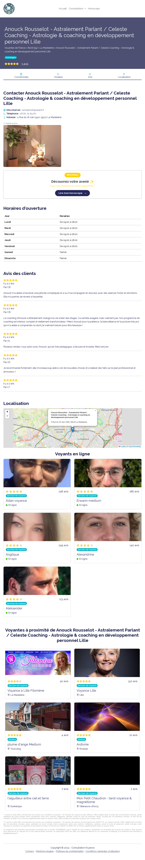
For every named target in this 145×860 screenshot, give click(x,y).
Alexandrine (85, 554)
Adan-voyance (16, 500)
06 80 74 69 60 (28, 113)
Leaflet (122, 447)
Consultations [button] (76, 8)
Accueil (63, 8)
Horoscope (94, 8)
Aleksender (14, 608)
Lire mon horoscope (72, 193)
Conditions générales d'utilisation (103, 851)
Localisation (124, 77)
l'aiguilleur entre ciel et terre (28, 798)
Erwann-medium (89, 500)
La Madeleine (47, 47)
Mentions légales (45, 851)
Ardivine (83, 744)
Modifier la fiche (11, 123)
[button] (72, 430)
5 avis (25, 63)
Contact (29, 851)
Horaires (58, 77)
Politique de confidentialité (69, 851)
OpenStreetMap (135, 447)
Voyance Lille (86, 690)
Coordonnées (21, 77)
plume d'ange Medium (24, 744)
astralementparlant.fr (33, 110)
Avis (90, 77)
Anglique (12, 554)
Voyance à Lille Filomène (26, 690)
